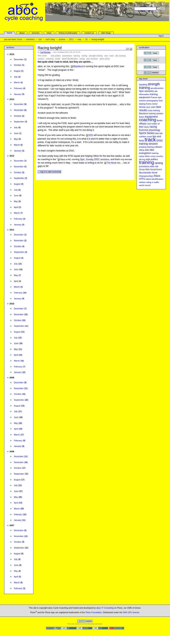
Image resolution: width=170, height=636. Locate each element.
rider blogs (106, 33)
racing (82, 59)
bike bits (159, 133)
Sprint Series (104, 59)
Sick (161, 100)
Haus (62, 159)
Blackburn (78, 66)
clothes (142, 182)
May (79, 39)
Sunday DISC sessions (97, 159)
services (35, 33)
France (154, 97)
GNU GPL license (131, 612)
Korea (148, 104)
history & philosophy (68, 33)
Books (57, 59)
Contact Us (89, 33)
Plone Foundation (94, 612)
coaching (50, 59)
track (112, 56)
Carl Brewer (45, 52)
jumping (142, 147)
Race (106, 56)
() (20, 59)
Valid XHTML (85, 628)
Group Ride (144, 169)
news (49, 33)
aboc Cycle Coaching (87, 20)
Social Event (156, 169)
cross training (154, 110)
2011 (71, 39)
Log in (161, 36)
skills (152, 166)
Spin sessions (92, 59)
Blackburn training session (151, 113)
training (77, 56)
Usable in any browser (116, 628)
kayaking (143, 84)
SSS (90, 135)
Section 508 (53, 628)
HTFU (142, 179)
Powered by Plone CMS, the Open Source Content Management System (85, 621)
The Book (111, 162)
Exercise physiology (149, 130)
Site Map (139, 2)
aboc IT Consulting (105, 608)
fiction (141, 117)
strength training (96, 56)
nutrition (142, 136)
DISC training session (151, 142)
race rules (150, 107)
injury (146, 127)
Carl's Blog (50, 39)
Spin (82, 159)
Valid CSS (100, 628)
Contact (161, 2)
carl (40, 39)
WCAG (69, 628)
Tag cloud (143, 79)
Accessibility (150, 2)
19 (86, 39)
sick (149, 124)
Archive (62, 39)
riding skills (144, 150)
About (22, 33)
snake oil (155, 124)
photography (152, 100)
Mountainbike (145, 172)
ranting (84, 56)
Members (30, 39)
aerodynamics (156, 88)
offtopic (143, 123)
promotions (67, 56)
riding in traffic (152, 182)
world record (144, 185)
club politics (56, 56)
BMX (141, 127)
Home (9, 33)
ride (156, 166)
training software (154, 147)
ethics (147, 156)
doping (142, 104)
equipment (151, 116)
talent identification (70, 59)
